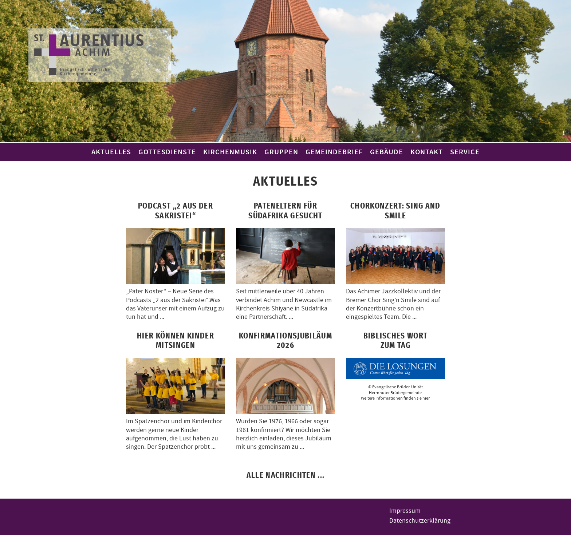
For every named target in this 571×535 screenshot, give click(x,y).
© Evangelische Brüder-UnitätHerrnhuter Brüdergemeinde (395, 390)
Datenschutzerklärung (419, 520)
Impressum (405, 511)
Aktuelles (111, 151)
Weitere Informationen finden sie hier (395, 398)
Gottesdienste (167, 151)
